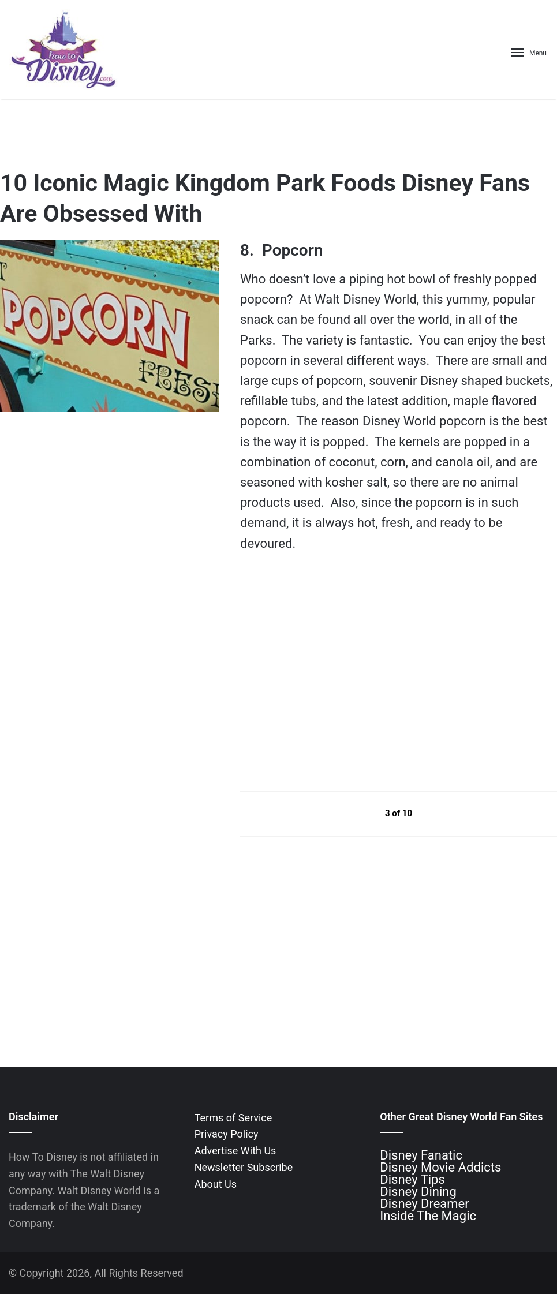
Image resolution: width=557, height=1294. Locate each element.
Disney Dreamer (424, 1203)
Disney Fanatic (421, 1155)
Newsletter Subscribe (244, 1167)
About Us (216, 1184)
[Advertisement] (326, 671)
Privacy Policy (227, 1134)
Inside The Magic (428, 1216)
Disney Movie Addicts (440, 1167)
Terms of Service (233, 1118)
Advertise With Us (235, 1151)
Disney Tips (412, 1179)
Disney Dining (418, 1191)
